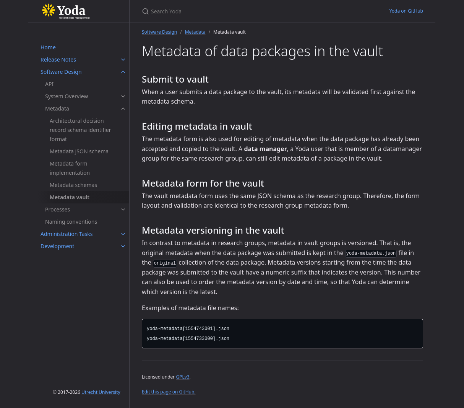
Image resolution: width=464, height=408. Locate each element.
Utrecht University (100, 392)
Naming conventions (71, 221)
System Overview (66, 96)
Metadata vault (69, 197)
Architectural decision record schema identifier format (80, 130)
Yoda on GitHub (406, 11)
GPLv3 (182, 377)
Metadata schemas (73, 185)
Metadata (57, 108)
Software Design (61, 71)
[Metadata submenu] (123, 108)
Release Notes (58, 59)
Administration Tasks (66, 233)
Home (48, 47)
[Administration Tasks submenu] (123, 234)
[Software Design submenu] (123, 72)
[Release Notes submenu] (123, 60)
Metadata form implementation (70, 168)
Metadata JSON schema (79, 151)
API (49, 84)
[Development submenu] (123, 246)
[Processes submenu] (123, 209)
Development (57, 246)
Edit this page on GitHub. (169, 391)
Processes (57, 209)
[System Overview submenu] (123, 96)
